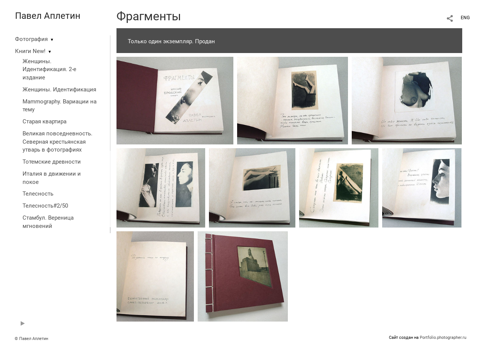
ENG (465, 17)
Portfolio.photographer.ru (443, 337)
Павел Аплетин (47, 16)
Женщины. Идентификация (59, 89)
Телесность (38, 193)
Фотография (31, 39)
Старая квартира (45, 121)
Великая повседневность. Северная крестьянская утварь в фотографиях (57, 141)
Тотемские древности (52, 161)
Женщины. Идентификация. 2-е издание (49, 69)
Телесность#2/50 (45, 205)
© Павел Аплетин (31, 338)
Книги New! (30, 51)
